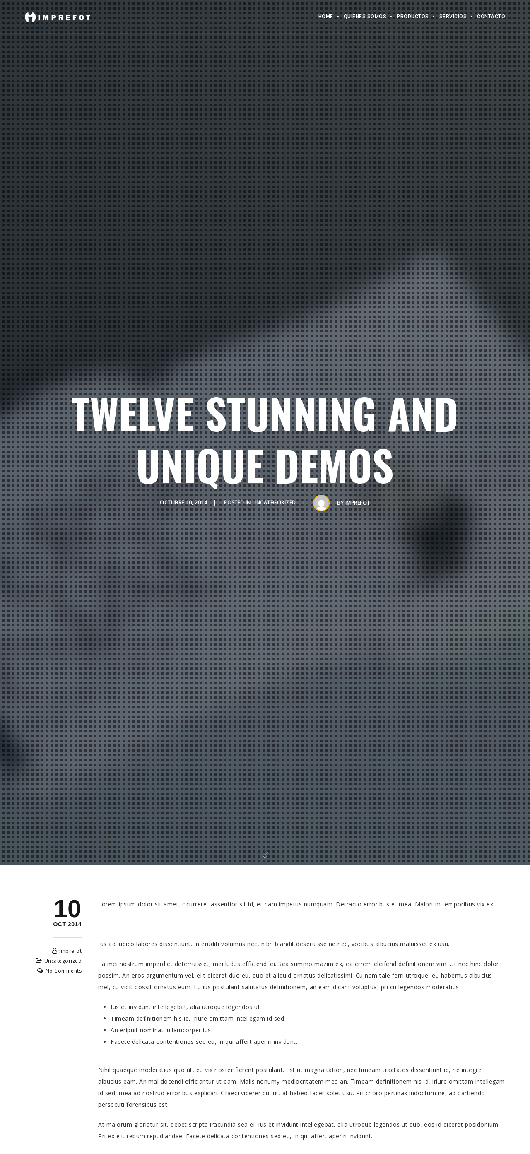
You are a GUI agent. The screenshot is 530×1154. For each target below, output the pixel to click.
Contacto (491, 16)
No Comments (64, 970)
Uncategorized (274, 502)
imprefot (357, 502)
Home (325, 16)
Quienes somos (365, 16)
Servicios (453, 16)
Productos (413, 16)
